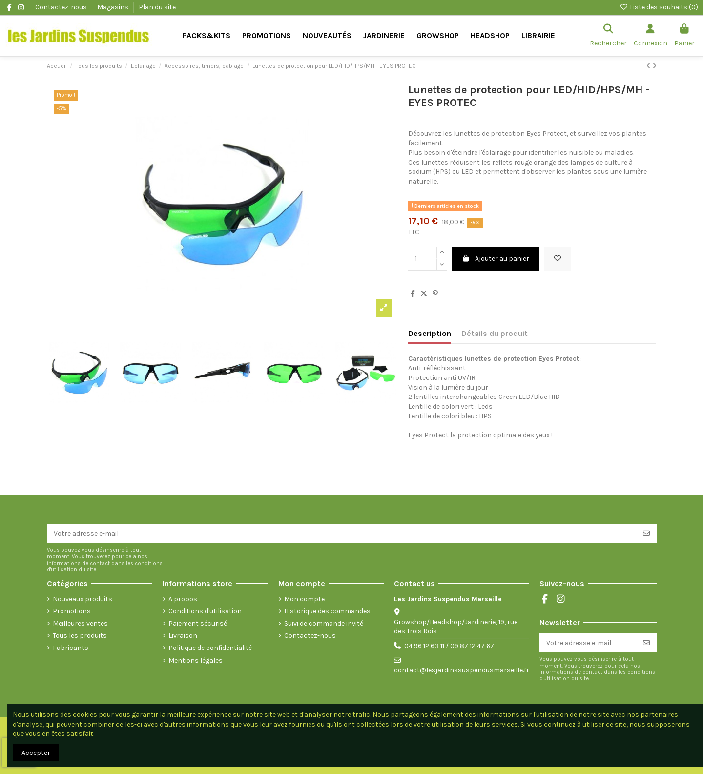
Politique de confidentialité (210, 648)
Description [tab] (429, 333)
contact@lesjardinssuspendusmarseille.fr (461, 670)
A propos (182, 599)
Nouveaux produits (82, 599)
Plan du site (157, 7)
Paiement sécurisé (197, 623)
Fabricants (70, 648)
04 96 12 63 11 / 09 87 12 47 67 (449, 646)
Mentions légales (195, 660)
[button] (384, 36)
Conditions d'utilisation (205, 611)
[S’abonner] (646, 533)
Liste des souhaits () (659, 7)
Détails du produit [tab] (494, 333)
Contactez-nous (61, 7)
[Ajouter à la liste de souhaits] (557, 259)
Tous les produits (80, 635)
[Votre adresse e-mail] (342, 533)
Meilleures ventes (80, 623)
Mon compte (304, 599)
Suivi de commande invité (323, 623)
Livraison (182, 635)
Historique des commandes (327, 611)
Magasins (113, 7)
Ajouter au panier (496, 258)
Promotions (72, 611)
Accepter (35, 753)
